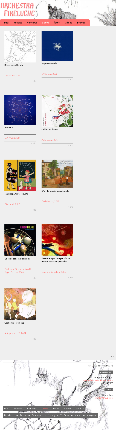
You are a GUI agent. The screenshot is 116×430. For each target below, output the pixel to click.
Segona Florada (49, 64)
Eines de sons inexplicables (17, 259)
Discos (45, 23)
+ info (33, 81)
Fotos (57, 23)
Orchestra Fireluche (18, 9)
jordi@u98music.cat (103, 398)
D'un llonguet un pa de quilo (55, 191)
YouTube (64, 415)
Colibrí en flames (50, 130)
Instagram (92, 415)
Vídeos (68, 23)
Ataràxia (8, 128)
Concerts (32, 23)
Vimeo (78, 415)
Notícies (18, 23)
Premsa (81, 23)
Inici (6, 23)
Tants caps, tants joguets (16, 194)
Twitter (23, 415)
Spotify (51, 415)
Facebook (9, 415)
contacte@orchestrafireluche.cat (96, 381)
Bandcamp (37, 415)
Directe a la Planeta (13, 65)
